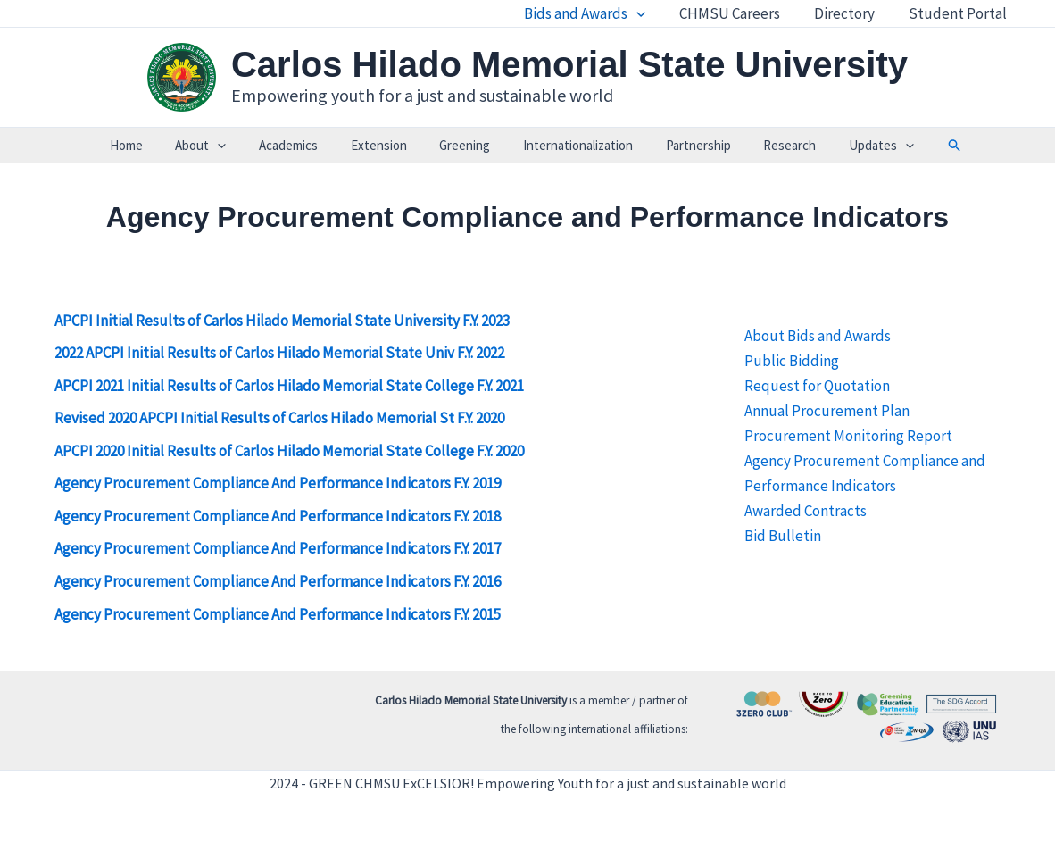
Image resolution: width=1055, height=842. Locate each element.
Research (771, 145)
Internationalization (572, 145)
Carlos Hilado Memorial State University (569, 64)
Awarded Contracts (805, 511)
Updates (857, 145)
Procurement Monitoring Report (848, 436)
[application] (649, 13)
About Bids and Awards (817, 336)
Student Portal (959, 13)
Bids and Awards (597, 13)
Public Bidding (791, 361)
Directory (849, 13)
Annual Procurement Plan (827, 411)
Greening (464, 145)
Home (149, 145)
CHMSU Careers (738, 13)
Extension (384, 145)
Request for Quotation (817, 386)
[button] (928, 145)
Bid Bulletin (782, 536)
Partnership (686, 145)
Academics (299, 145)
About (218, 145)
